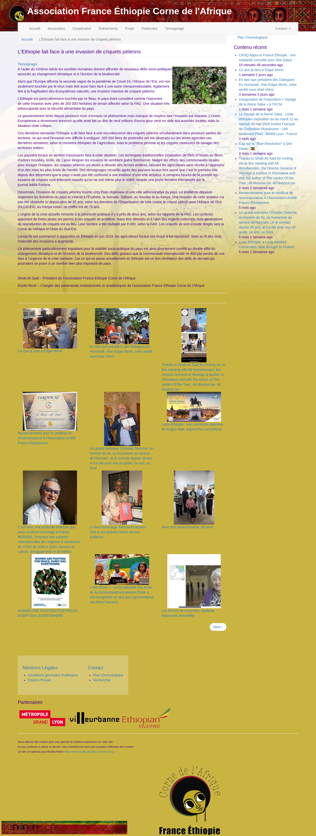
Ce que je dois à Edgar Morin (40, 351)
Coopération (82, 28)
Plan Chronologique (252, 37)
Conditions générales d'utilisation (53, 675)
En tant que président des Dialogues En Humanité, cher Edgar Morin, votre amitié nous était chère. (121, 351)
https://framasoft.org (102, 751)
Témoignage (174, 28)
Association (56, 28)
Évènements (108, 28)
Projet (129, 28)
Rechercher (102, 680)
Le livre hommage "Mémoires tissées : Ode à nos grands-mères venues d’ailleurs (119, 532)
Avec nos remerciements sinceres (187, 527)
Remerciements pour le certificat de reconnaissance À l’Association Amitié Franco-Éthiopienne (47, 438)
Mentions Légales (40, 667)
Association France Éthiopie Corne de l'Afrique (129, 11)
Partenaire (150, 28)
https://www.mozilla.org (77, 751)
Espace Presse (39, 680)
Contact (283, 28)
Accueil (34, 28)
